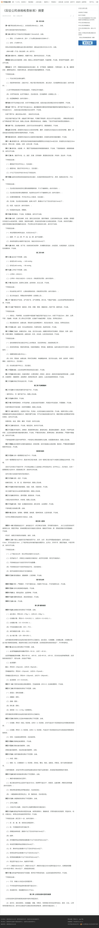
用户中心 (92, 2)
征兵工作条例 (81, 15)
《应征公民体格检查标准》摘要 (86, 37)
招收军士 (46, 2)
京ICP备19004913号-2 (73, 924)
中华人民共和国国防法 (84, 25)
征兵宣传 (66, 2)
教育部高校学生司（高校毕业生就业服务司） (28, 919)
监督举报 (84, 2)
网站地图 (70, 919)
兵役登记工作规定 (83, 12)
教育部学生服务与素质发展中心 (15, 921)
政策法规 (61, 2)
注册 (97, 2)
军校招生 (53, 2)
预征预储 (30, 2)
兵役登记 (23, 2)
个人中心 (17, 2)
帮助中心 (75, 919)
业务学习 (72, 2)
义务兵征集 (38, 2)
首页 (13, 2)
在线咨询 (78, 2)
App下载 (81, 919)
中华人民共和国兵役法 (84, 22)
